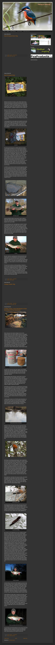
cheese (8, 635)
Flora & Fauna (19, 31)
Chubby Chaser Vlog (9, 284)
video (13, 304)
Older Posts (25, 638)
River (11, 304)
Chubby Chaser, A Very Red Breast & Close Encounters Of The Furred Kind (15, 309)
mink (9, 304)
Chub (8, 304)
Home (8, 31)
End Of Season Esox (9, 75)
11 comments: (15, 634)
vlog (15, 304)
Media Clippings (13, 31)
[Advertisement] (16, 65)
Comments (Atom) (12, 640)
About (4, 31)
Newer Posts (6, 638)
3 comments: (15, 303)
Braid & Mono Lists (26, 31)
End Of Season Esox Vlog (11, 36)
